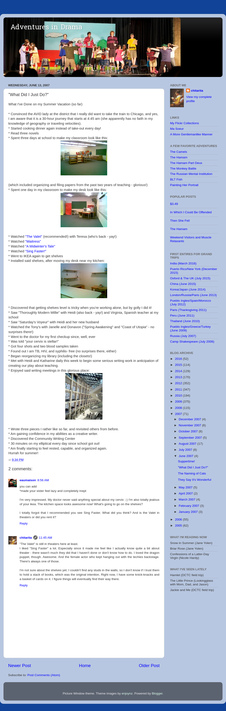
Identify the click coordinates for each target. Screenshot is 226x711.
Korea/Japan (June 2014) (187, 289)
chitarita (26, 537)
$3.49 (174, 204)
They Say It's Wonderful (194, 479)
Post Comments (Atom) (43, 675)
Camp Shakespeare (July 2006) (192, 341)
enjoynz (127, 693)
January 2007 (189, 512)
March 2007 (187, 499)
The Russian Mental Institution (191, 174)
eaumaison (28, 480)
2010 (179, 395)
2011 (179, 389)
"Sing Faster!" (35, 251)
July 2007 (186, 449)
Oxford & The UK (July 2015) (190, 278)
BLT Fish (176, 179)
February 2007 (189, 505)
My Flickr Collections (184, 123)
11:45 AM (45, 537)
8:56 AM (43, 480)
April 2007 (186, 493)
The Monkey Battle (183, 168)
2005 (179, 525)
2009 (179, 401)
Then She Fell (180, 220)
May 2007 (186, 487)
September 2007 (191, 437)
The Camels (178, 152)
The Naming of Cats (192, 473)
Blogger (157, 693)
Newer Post (19, 665)
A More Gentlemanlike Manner (191, 134)
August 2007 (188, 443)
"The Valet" (33, 236)
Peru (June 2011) (182, 315)
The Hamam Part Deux (186, 163)
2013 (179, 377)
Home (85, 665)
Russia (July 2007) (183, 336)
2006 (179, 519)
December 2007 (190, 419)
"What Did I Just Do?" (193, 467)
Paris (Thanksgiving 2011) (188, 310)
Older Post (149, 665)
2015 (179, 365)
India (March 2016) (183, 263)
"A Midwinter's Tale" (40, 246)
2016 (179, 359)
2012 (179, 383)
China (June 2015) (183, 284)
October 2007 (189, 431)
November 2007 (190, 425)
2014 (179, 371)
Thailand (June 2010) (185, 321)
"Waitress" (33, 241)
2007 (179, 414)
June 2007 (186, 456)
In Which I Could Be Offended (191, 212)
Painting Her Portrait (184, 185)
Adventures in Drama (46, 28)
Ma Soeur (177, 128)
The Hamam (178, 157)
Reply (24, 523)
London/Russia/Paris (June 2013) (193, 295)
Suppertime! (186, 461)
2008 (179, 408)
